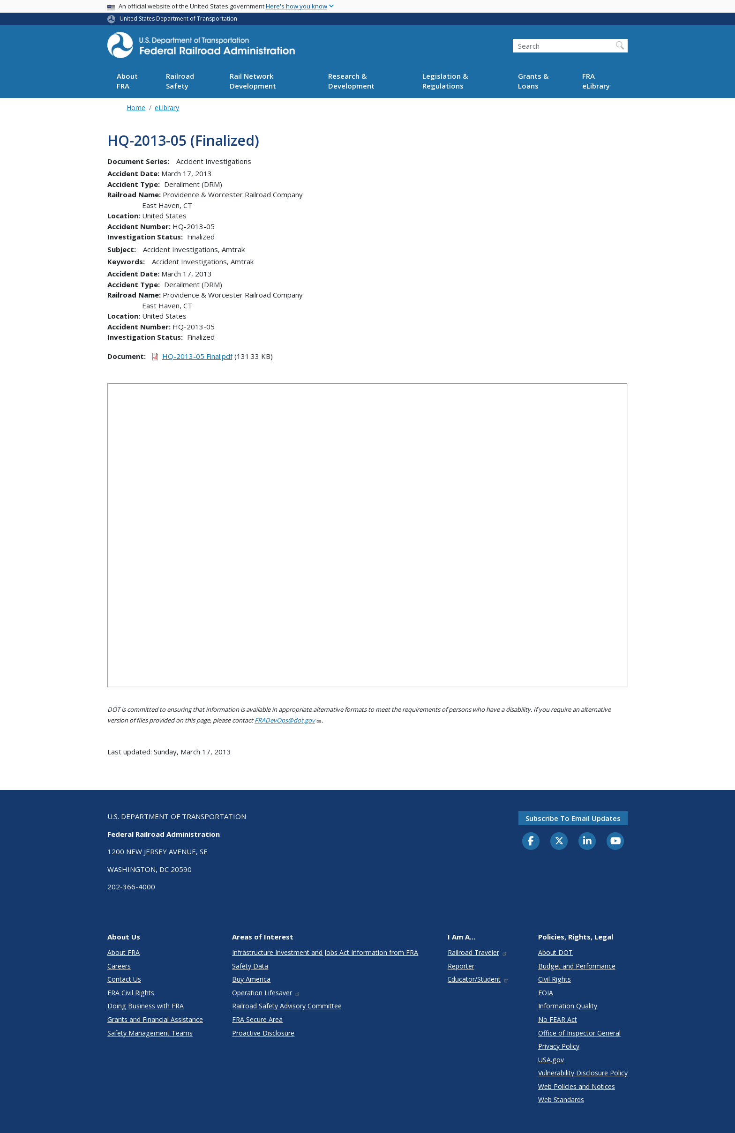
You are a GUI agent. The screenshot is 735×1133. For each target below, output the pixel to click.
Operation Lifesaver (266, 992)
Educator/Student (478, 979)
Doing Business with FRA (145, 1005)
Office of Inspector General (579, 1033)
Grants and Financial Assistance (155, 1019)
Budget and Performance (576, 966)
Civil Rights (554, 979)
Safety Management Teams (150, 1033)
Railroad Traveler (478, 952)
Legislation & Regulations (445, 80)
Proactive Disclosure (263, 1033)
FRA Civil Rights (130, 992)
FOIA (545, 992)
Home (136, 107)
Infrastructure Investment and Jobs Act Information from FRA (325, 952)
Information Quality (567, 1005)
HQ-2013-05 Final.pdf (197, 356)
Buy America (251, 979)
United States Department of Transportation (178, 18)
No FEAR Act (557, 1019)
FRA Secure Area (257, 1019)
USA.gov (551, 1059)
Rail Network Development (253, 80)
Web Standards (561, 1099)
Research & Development (351, 80)
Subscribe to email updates (573, 818)
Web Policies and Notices (576, 1086)
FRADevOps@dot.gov (288, 720)
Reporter (461, 966)
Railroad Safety (180, 80)
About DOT (555, 952)
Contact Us (124, 979)
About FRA (127, 80)
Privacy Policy (558, 1046)
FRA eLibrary (596, 80)
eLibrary (167, 107)
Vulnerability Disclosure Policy (583, 1072)
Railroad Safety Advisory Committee (287, 1005)
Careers (119, 966)
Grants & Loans (533, 80)
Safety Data (250, 966)
